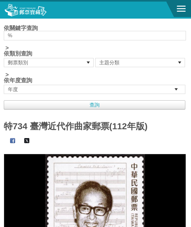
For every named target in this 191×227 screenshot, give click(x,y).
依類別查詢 (18, 53)
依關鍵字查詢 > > (95, 59)
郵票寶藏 (39, 10)
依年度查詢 (18, 80)
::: (6, 21)
